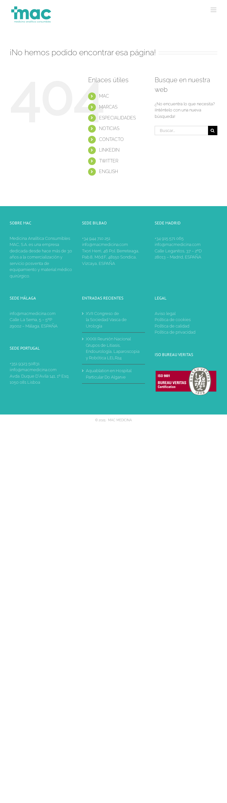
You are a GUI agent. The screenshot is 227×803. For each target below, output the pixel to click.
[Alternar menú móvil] (214, 9)
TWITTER (108, 160)
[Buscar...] (181, 130)
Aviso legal (165, 313)
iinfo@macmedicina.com (33, 369)
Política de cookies (173, 319)
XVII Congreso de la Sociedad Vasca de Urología (106, 319)
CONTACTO (111, 139)
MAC (104, 96)
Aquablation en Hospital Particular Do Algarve (109, 374)
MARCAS (108, 106)
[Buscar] (212, 130)
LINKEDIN (109, 150)
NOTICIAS (109, 128)
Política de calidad (172, 326)
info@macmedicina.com (105, 244)
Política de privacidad (175, 332)
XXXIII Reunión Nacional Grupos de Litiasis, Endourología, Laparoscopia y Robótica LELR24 (113, 348)
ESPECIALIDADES (117, 117)
